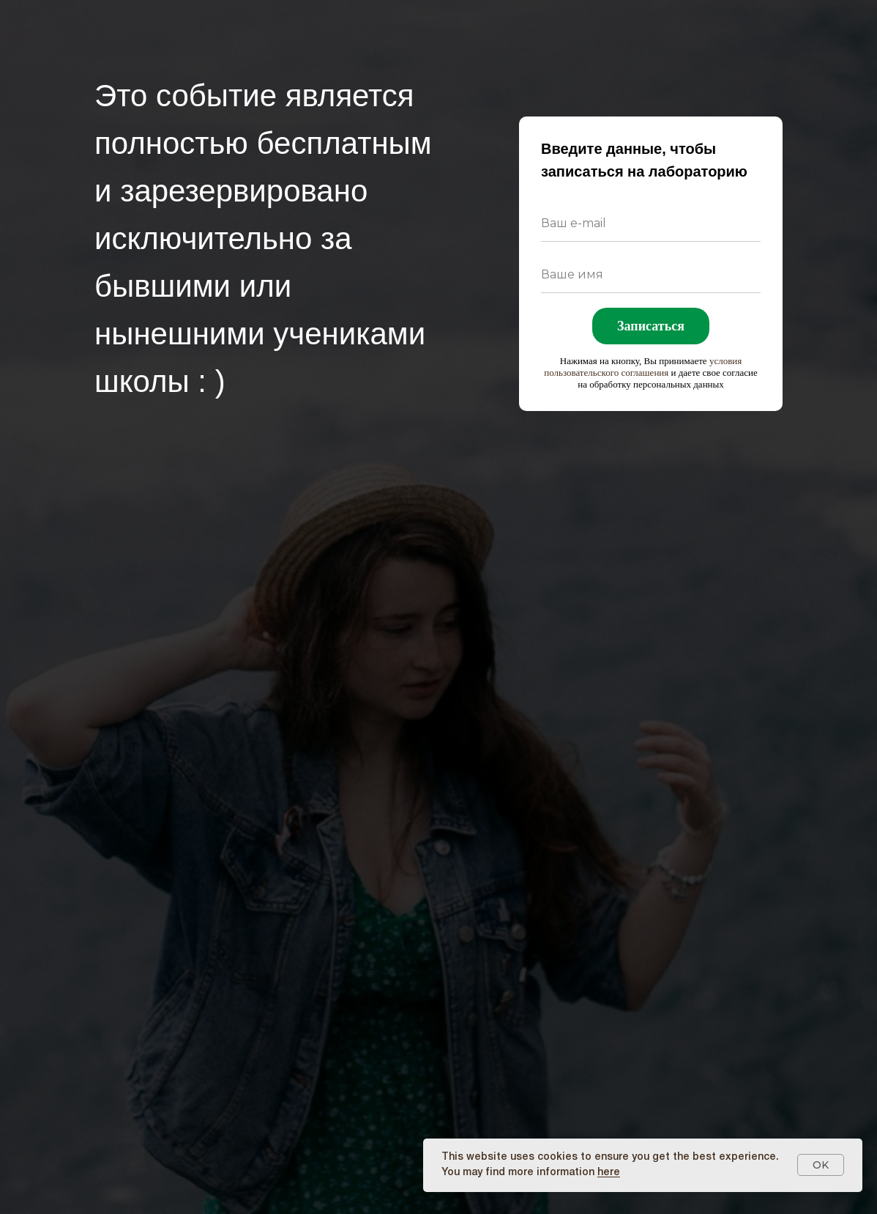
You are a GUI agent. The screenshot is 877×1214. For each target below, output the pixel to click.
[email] (651, 223)
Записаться (650, 326)
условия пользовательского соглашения (643, 366)
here (608, 1172)
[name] (651, 274)
